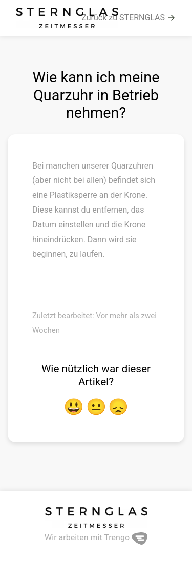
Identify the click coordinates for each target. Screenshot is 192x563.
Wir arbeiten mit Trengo (96, 538)
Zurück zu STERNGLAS (128, 18)
